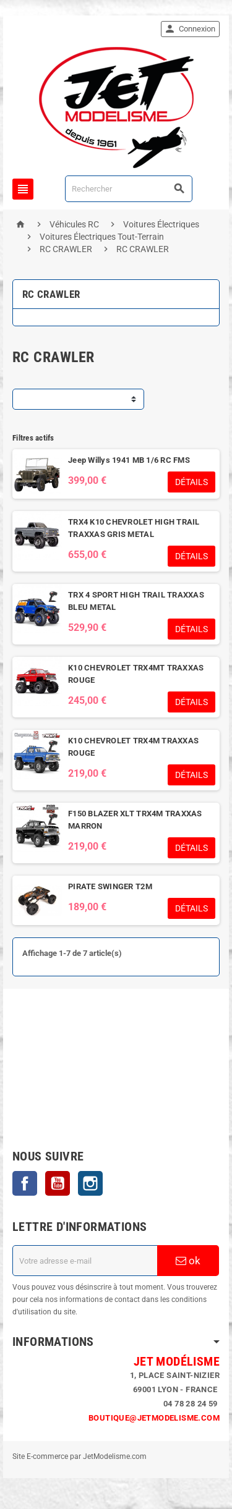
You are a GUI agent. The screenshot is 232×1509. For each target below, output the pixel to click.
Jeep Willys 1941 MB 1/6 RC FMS (129, 460)
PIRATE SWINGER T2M (110, 886)
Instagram (90, 1183)
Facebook (24, 1183)
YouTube (57, 1183)
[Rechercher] (128, 188)
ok (188, 1260)
